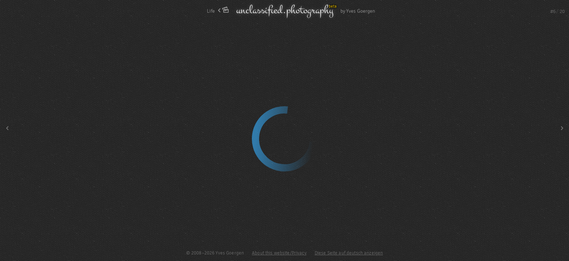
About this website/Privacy (279, 253)
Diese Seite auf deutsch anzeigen (349, 253)
